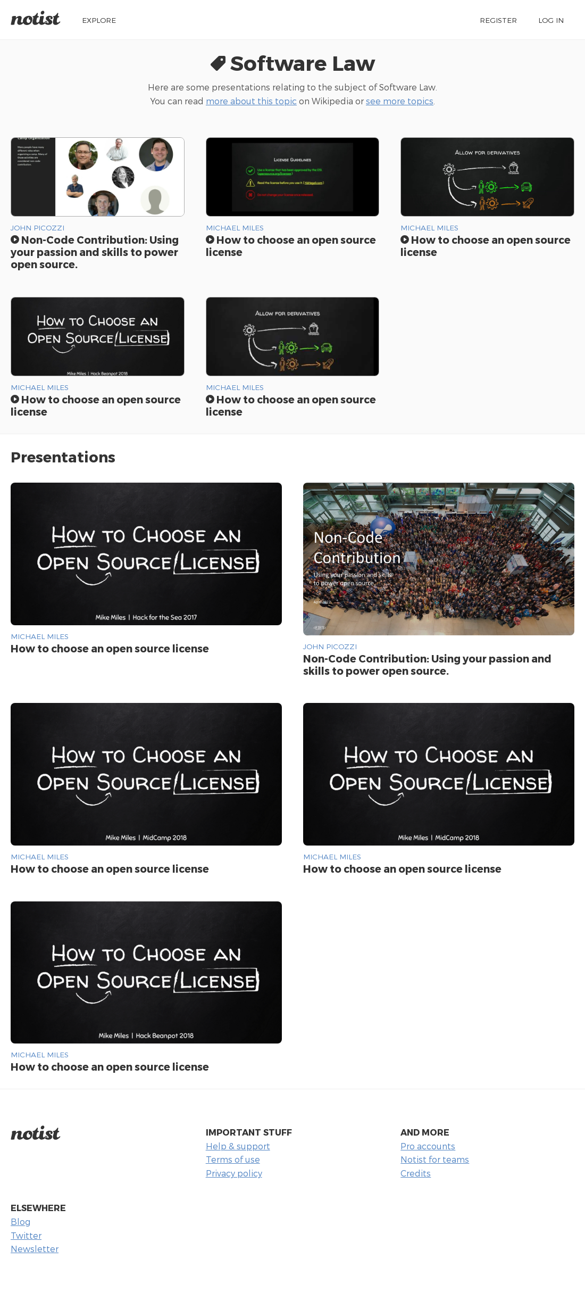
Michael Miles (235, 227)
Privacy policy (234, 1173)
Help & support (238, 1146)
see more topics (399, 101)
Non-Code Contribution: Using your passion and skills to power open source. (95, 252)
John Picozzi (37, 227)
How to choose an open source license (96, 405)
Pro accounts (427, 1146)
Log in (551, 19)
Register (498, 19)
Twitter (26, 1235)
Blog (20, 1221)
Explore (99, 19)
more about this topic (251, 101)
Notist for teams (434, 1159)
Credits (415, 1173)
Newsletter (35, 1249)
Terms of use (233, 1159)
